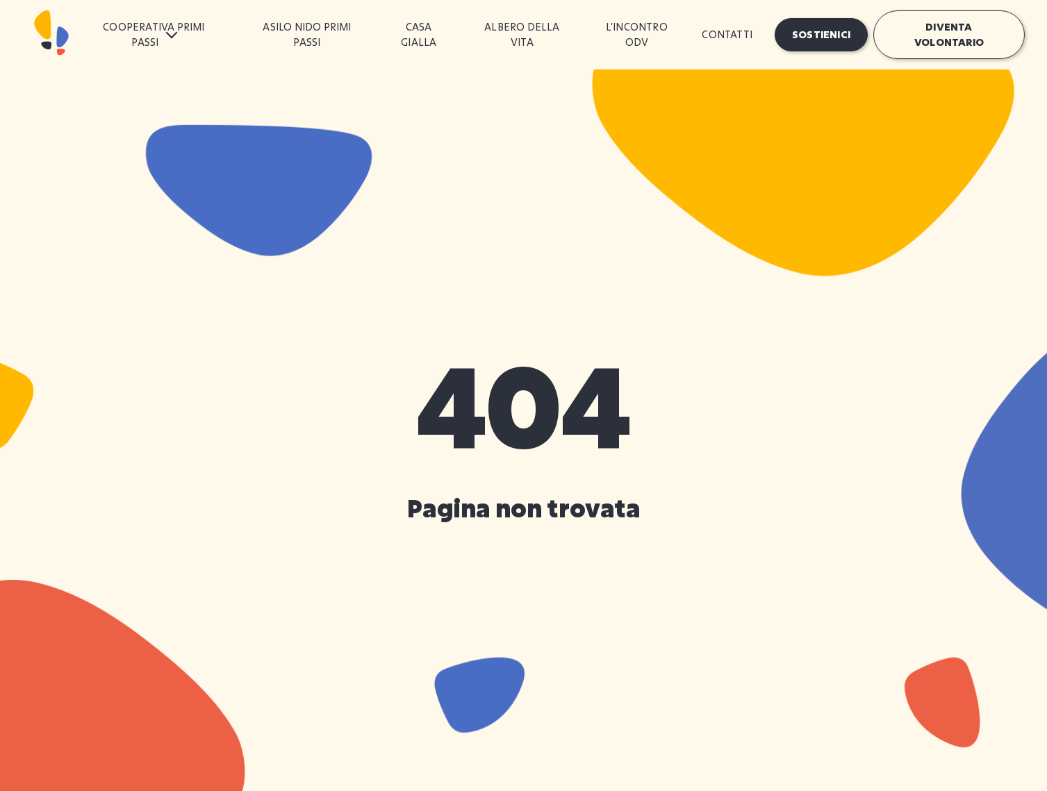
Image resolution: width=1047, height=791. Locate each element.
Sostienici (821, 34)
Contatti (727, 34)
